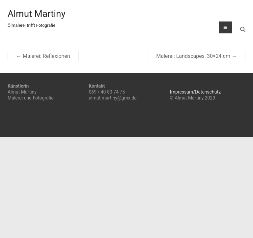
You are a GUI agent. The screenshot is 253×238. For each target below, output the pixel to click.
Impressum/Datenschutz (195, 92)
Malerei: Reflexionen (43, 56)
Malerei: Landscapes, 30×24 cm (196, 56)
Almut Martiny (37, 13)
